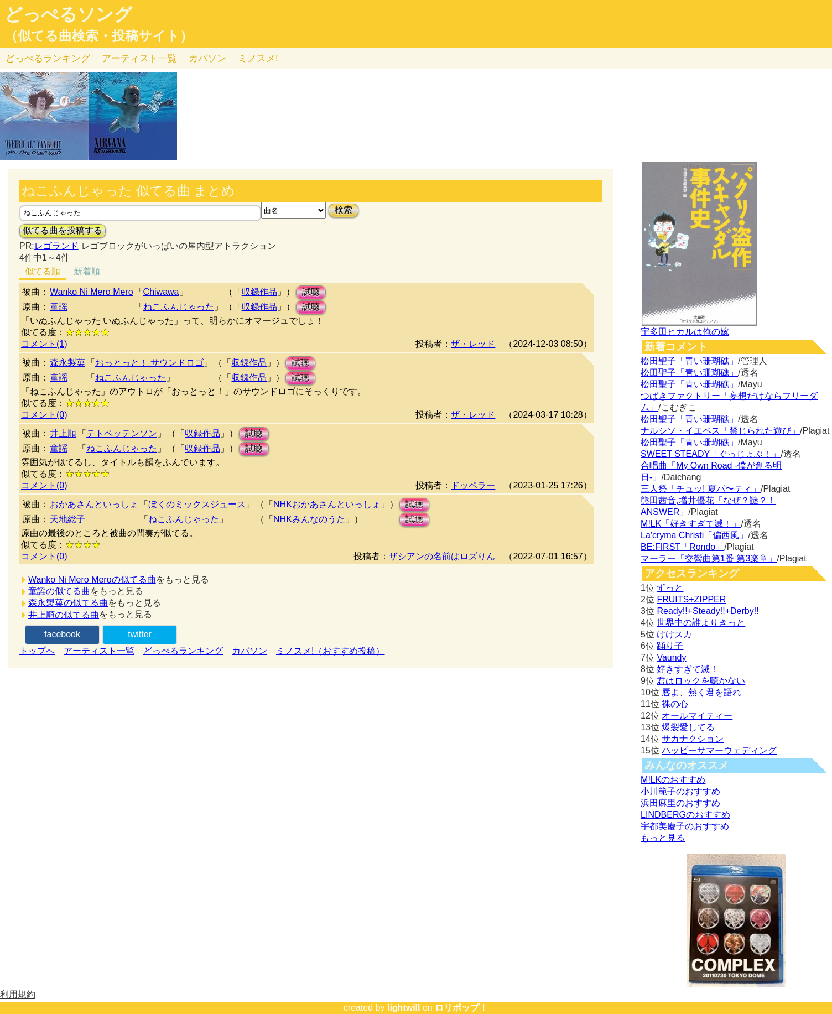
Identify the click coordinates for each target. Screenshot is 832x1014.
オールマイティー (697, 715)
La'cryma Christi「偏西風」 (694, 535)
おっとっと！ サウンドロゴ (149, 362)
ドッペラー (473, 485)
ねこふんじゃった (178, 306)
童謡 (58, 306)
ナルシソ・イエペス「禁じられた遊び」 (720, 430)
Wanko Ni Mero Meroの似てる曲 (92, 579)
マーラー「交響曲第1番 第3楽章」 (709, 558)
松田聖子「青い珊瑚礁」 (689, 361)
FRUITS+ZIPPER (691, 599)
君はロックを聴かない (701, 680)
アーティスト (139, 58)
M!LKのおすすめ (673, 779)
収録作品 (259, 292)
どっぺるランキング (183, 651)
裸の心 (675, 704)
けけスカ (674, 634)
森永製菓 (67, 362)
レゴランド (56, 246)
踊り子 (670, 646)
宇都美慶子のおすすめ (685, 826)
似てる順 (42, 271)
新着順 (87, 271)
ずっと (670, 587)
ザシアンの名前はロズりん (442, 556)
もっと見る (663, 838)
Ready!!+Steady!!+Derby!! (707, 611)
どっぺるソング (68, 14)
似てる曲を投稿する (62, 230)
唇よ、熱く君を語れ (701, 692)
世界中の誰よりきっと (701, 622)
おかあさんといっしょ (94, 504)
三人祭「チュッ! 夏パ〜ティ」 (701, 488)
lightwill (403, 1007)
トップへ (37, 651)
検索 (343, 210)
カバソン (207, 58)
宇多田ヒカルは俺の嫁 (685, 331)
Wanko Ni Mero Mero (91, 292)
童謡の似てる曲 (59, 591)
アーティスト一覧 (99, 651)
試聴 (311, 292)
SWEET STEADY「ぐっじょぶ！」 (711, 454)
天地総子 (67, 519)
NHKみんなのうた (309, 519)
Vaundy (671, 657)
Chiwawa (161, 292)
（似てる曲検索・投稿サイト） (98, 36)
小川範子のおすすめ (680, 791)
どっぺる (48, 58)
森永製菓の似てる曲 (68, 602)
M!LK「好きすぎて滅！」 (691, 523)
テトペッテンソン (121, 433)
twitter (140, 634)
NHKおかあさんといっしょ (327, 504)
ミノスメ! (258, 58)
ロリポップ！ (461, 1007)
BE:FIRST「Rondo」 (682, 547)
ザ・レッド (473, 344)
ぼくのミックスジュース (197, 504)
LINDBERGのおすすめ (685, 814)
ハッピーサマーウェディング (719, 750)
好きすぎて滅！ (688, 669)
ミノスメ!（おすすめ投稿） (330, 651)
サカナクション (693, 738)
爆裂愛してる (688, 727)
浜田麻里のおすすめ (680, 803)
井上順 (63, 433)
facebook (62, 634)
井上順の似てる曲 (63, 615)
